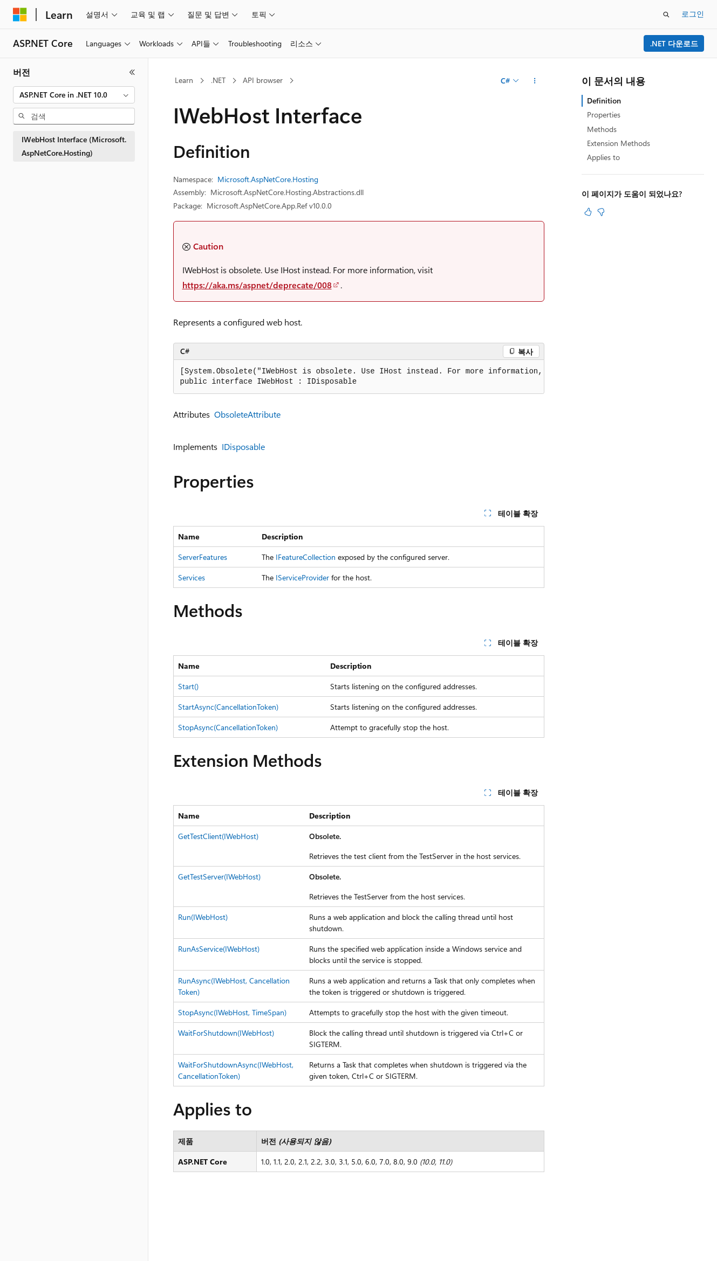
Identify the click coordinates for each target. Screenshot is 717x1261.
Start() (188, 686)
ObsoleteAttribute (247, 414)
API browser (263, 80)
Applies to (603, 157)
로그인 (692, 14)
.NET (218, 80)
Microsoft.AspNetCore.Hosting (267, 179)
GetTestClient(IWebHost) (218, 836)
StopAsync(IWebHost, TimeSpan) (232, 1012)
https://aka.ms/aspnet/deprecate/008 (257, 284)
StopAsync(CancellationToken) (228, 727)
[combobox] (74, 94)
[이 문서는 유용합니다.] (588, 211)
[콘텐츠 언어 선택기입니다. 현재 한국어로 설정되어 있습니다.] (35, 1241)
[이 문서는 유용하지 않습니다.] (601, 211)
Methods (602, 129)
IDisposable (243, 446)
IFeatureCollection (306, 557)
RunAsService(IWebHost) (219, 949)
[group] (358, 377)
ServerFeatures (202, 557)
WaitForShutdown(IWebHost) (226, 1033)
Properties (603, 114)
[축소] (132, 72)
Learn (184, 80)
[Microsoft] (20, 15)
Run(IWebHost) (203, 917)
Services (191, 577)
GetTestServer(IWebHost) (219, 876)
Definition (604, 100)
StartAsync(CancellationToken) (228, 707)
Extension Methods (618, 143)
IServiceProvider (302, 577)
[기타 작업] (534, 80)
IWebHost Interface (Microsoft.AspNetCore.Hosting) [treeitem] (74, 146)
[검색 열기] (666, 14)
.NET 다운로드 (674, 43)
